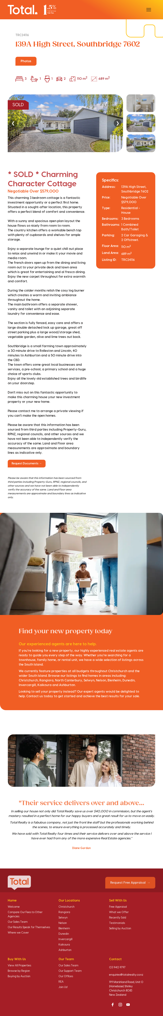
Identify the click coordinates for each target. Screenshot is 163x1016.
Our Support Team (70, 971)
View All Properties (19, 965)
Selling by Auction (120, 928)
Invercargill (65, 939)
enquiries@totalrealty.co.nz (126, 975)
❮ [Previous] (13, 123)
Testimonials (117, 923)
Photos (26, 61)
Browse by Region (19, 971)
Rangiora (64, 912)
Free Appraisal (118, 907)
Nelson (63, 923)
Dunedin (64, 934)
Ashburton (65, 950)
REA (61, 981)
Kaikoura (64, 944)
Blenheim (64, 928)
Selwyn (63, 917)
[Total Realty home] (32, 9)
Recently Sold (117, 917)
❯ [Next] (117, 123)
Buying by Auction (19, 976)
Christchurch (67, 907)
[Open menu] (148, 9)
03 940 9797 (117, 967)
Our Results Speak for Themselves (29, 927)
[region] (81, 123)
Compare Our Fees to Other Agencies (25, 914)
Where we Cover (18, 932)
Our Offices (66, 976)
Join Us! (63, 987)
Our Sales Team (18, 922)
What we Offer (119, 912)
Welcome (14, 907)
